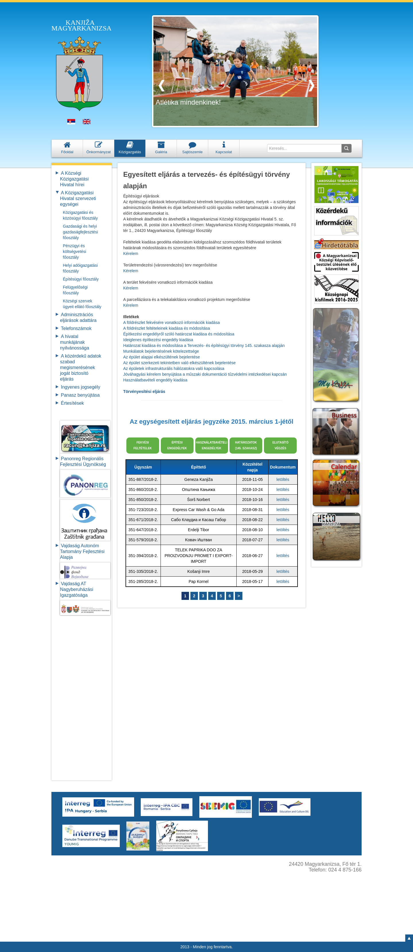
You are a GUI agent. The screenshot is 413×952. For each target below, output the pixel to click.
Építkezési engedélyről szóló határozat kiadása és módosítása (178, 334)
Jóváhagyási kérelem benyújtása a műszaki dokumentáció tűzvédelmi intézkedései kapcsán (205, 374)
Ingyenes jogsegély (80, 387)
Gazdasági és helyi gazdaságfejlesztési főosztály (80, 232)
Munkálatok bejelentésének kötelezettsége (161, 351)
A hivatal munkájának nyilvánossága (74, 342)
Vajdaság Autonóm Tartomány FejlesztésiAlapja (82, 551)
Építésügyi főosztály (81, 279)
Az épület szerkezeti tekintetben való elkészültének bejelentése (179, 362)
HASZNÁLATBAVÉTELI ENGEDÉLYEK (211, 445)
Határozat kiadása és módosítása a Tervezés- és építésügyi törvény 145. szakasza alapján (204, 345)
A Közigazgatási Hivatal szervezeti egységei (78, 198)
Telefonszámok (76, 328)
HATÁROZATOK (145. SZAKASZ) (246, 445)
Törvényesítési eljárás (144, 391)
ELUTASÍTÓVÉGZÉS (280, 445)
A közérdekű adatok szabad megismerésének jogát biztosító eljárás (80, 367)
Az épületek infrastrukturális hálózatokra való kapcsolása (173, 368)
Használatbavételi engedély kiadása (155, 380)
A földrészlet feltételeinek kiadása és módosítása (166, 328)
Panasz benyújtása (80, 395)
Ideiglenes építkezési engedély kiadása (158, 339)
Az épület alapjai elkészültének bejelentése (161, 357)
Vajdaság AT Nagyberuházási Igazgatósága (76, 589)
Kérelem (130, 253)
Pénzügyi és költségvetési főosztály (74, 251)
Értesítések (72, 403)
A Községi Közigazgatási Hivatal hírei (74, 179)
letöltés (283, 479)
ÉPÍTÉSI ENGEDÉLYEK (177, 445)
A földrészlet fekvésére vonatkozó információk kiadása (171, 322)
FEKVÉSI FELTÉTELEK (143, 445)
